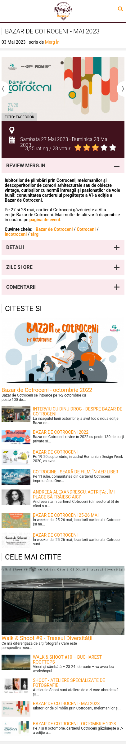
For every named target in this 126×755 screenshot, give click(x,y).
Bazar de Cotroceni (54, 229)
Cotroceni (86, 229)
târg (34, 234)
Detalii (15, 247)
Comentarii (21, 287)
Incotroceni (16, 234)
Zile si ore (19, 267)
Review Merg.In (25, 166)
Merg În (52, 42)
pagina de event (44, 219)
